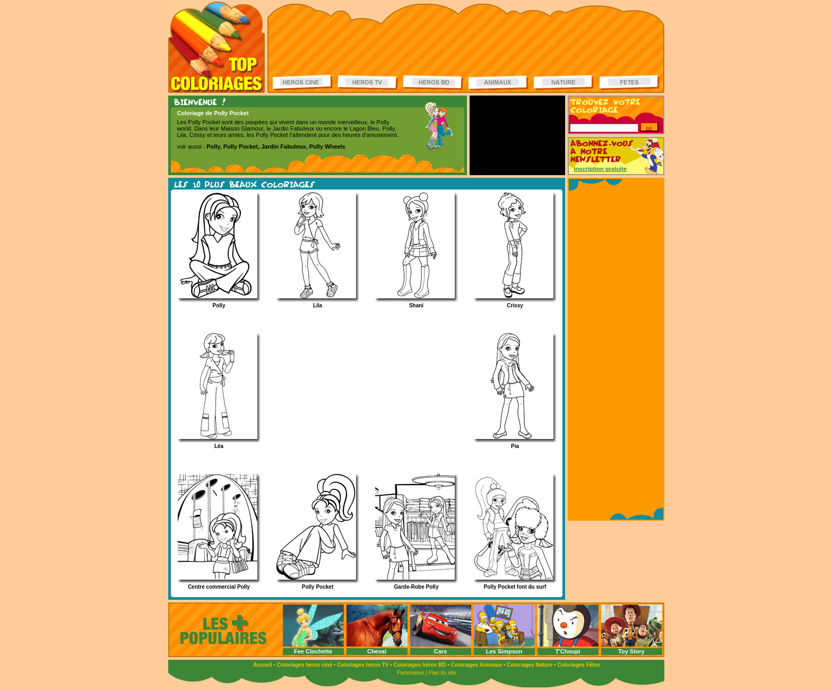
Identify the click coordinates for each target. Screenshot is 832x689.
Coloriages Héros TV (367, 82)
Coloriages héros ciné (304, 665)
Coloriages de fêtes (629, 82)
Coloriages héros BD (420, 665)
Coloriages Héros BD (433, 82)
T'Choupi (567, 651)
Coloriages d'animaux (498, 82)
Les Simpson (504, 651)
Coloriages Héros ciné (303, 82)
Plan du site (442, 673)
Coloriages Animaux (476, 665)
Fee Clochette (313, 651)
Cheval (376, 651)
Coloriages (216, 47)
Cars (440, 651)
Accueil (262, 665)
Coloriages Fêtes (578, 665)
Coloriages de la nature (563, 82)
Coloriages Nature (529, 665)
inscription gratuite (600, 169)
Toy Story (631, 651)
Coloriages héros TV (362, 665)
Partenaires (410, 673)
